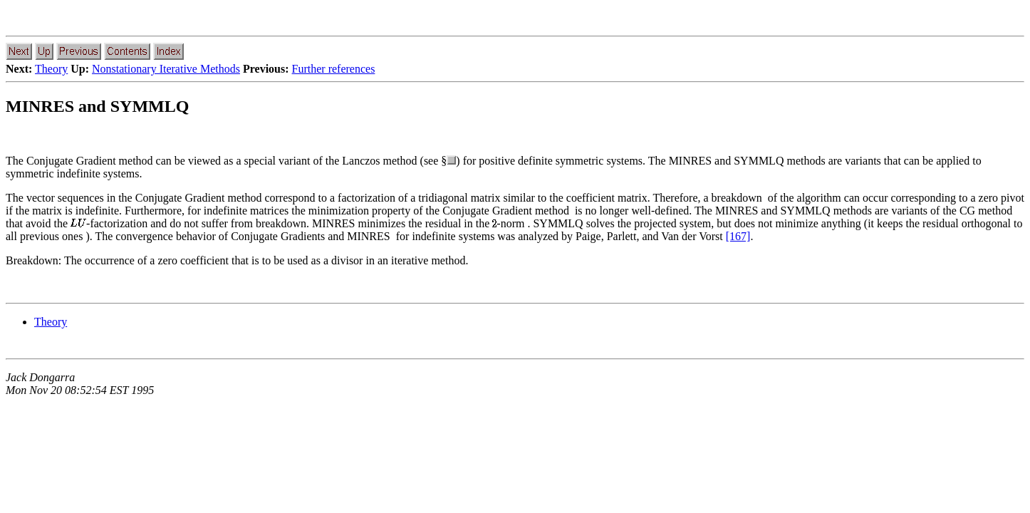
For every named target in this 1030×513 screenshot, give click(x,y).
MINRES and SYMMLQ (97, 106)
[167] (738, 236)
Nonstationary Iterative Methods (166, 69)
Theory (51, 69)
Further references (333, 69)
